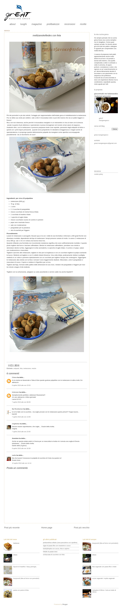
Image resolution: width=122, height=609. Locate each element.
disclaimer (97, 171)
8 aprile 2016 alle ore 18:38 (21, 448)
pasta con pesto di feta (21, 590)
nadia (14, 455)
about (13, 24)
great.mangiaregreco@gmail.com (105, 143)
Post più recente (12, 527)
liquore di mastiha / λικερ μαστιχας (24, 567)
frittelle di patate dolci (50, 552)
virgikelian (16, 424)
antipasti (16, 368)
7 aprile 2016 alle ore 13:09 (21, 417)
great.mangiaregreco (101, 135)
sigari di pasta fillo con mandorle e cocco (56, 546)
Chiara (14, 377)
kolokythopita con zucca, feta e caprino (56, 548)
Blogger (65, 604)
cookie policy (98, 174)
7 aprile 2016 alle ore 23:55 (21, 432)
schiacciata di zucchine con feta (53, 554)
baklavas (16, 543)
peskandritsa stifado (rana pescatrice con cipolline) (60, 542)
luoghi (23, 24)
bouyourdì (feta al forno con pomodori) (26, 578)
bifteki (15, 555)
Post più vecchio (81, 527)
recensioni (69, 24)
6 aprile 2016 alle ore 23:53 (21, 385)
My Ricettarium (17, 409)
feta (21, 368)
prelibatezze (53, 24)
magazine (37, 24)
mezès (34, 368)
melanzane (27, 368)
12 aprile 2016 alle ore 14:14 (21, 463)
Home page (46, 527)
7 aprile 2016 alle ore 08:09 (21, 402)
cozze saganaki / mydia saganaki (103, 578)
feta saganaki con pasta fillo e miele (104, 567)
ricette (83, 24)
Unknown (15, 392)
